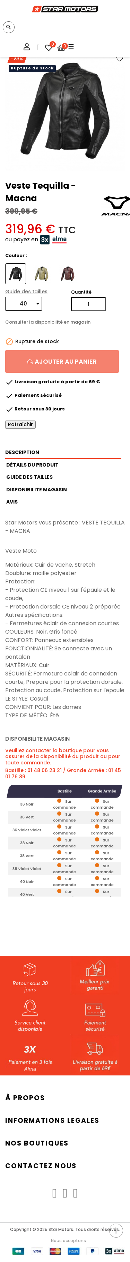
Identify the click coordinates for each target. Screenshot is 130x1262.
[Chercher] (9, 27)
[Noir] (16, 274)
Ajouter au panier (62, 361)
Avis (12, 501)
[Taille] (23, 304)
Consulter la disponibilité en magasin (47, 322)
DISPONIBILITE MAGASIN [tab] (36, 489)
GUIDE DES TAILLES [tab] (29, 477)
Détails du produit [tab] (32, 464)
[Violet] (68, 274)
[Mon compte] (27, 47)
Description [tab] (22, 452)
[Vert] (42, 274)
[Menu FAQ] (37, 45)
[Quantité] (88, 304)
